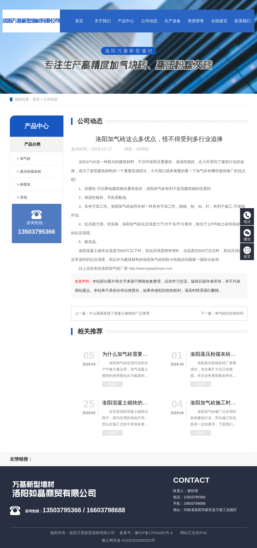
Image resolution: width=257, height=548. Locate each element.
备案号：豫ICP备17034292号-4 (146, 533)
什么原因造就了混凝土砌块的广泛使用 (119, 313)
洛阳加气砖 (87, 162)
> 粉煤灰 (24, 184)
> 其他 (22, 197)
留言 (247, 252)
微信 (247, 235)
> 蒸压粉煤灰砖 (29, 171)
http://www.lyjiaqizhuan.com (150, 268)
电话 (247, 217)
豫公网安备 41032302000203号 (128, 540)
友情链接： (21, 459)
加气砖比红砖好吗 (229, 313)
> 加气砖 (24, 158)
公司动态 (50, 99)
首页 (36, 99)
